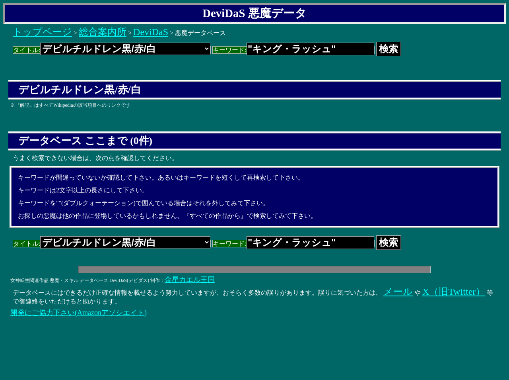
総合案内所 (102, 32)
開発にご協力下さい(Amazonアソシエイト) (78, 313)
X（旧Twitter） (453, 291)
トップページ (42, 32)
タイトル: (111, 50)
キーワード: (293, 50)
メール (398, 291)
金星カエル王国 (190, 280)
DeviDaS (150, 32)
